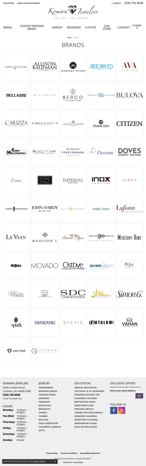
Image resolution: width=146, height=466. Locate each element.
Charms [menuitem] (43, 416)
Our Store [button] (107, 27)
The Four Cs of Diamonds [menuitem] (89, 391)
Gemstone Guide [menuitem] (84, 405)
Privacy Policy (52, 453)
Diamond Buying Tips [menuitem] (87, 394)
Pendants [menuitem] (44, 401)
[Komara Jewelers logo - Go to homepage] (73, 12)
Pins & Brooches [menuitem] (48, 423)
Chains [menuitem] (43, 412)
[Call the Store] (11, 394)
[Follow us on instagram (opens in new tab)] (121, 410)
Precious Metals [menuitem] (84, 409)
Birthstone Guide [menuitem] (85, 401)
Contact (124, 27)
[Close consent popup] (55, 461)
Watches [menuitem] (44, 419)
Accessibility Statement (90, 453)
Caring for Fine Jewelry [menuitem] (88, 412)
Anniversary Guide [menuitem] (85, 423)
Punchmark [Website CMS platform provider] (78, 462)
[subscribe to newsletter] (139, 395)
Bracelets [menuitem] (44, 409)
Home (69, 38)
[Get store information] (12, 398)
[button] (8, 3)
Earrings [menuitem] (44, 398)
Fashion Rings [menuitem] (47, 394)
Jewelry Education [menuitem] (85, 387)
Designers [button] (74, 27)
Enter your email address (122, 390)
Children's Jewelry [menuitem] (50, 426)
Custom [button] (90, 27)
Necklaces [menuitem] (45, 405)
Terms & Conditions (69, 453)
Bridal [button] (8, 27)
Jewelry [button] (57, 27)
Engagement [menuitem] (46, 387)
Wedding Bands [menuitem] (48, 391)
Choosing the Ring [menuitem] (85, 398)
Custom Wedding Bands (32, 27)
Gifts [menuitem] (42, 430)
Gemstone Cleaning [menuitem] (86, 419)
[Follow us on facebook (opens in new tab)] (113, 410)
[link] (28, 3)
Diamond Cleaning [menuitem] (85, 416)
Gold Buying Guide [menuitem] (85, 426)
